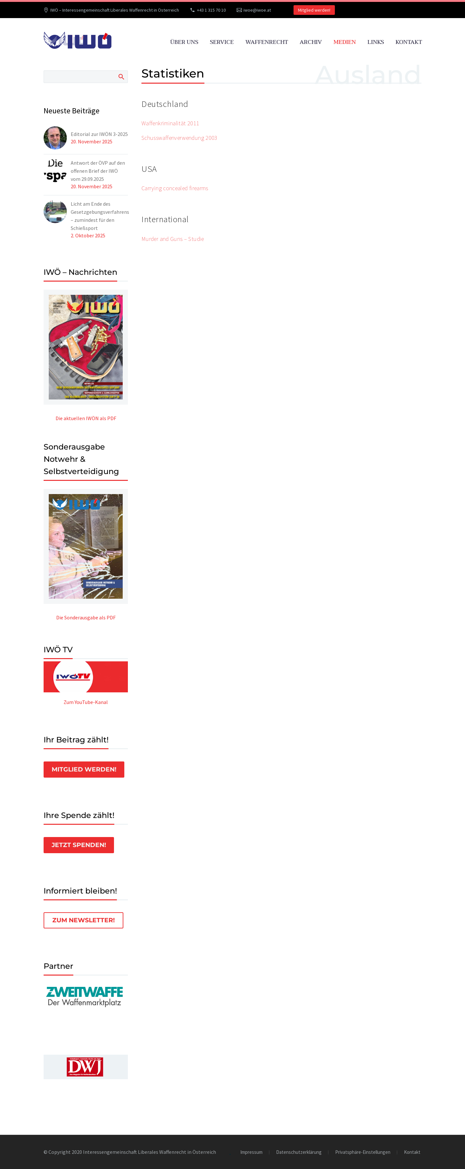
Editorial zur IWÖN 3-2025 (99, 134)
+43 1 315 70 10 (211, 10)
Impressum (251, 1152)
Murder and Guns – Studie (172, 239)
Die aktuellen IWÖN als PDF (86, 418)
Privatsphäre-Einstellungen (362, 1152)
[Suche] (86, 76)
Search (121, 76)
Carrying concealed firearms (174, 188)
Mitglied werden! (314, 10)
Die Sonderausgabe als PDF (86, 617)
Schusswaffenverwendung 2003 (179, 137)
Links (375, 42)
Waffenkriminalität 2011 (170, 123)
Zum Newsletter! (83, 920)
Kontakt (409, 42)
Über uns (184, 42)
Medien (345, 42)
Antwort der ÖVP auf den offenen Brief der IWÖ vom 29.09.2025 (98, 171)
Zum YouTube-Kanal (86, 702)
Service (222, 42)
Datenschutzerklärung (299, 1152)
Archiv (311, 42)
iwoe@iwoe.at (257, 10)
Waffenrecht (266, 42)
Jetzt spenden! (79, 845)
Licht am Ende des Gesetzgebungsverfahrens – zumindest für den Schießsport (100, 216)
